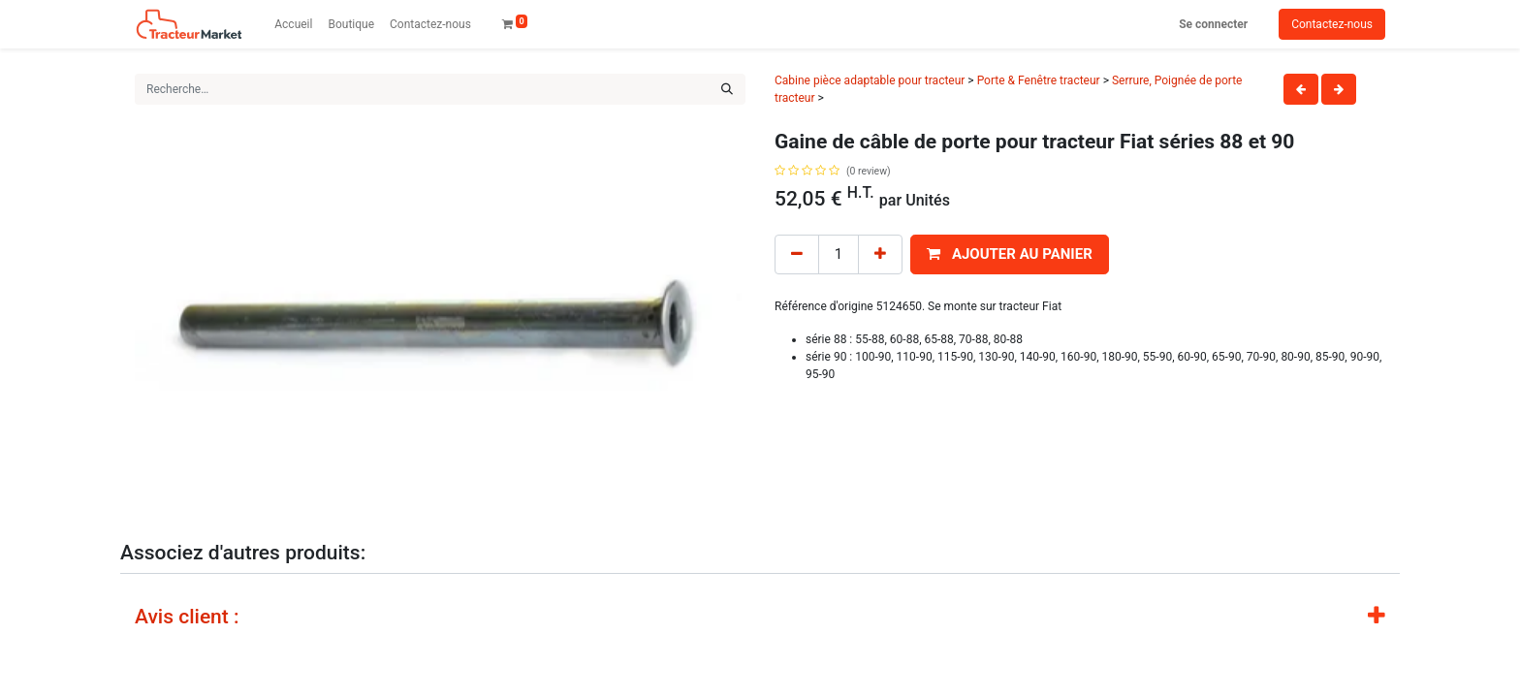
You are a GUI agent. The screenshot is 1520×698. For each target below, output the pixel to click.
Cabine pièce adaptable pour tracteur (870, 80)
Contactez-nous (1332, 24)
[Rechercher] (727, 89)
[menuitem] (293, 24)
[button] (1009, 254)
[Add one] (880, 254)
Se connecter (1213, 24)
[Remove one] (797, 254)
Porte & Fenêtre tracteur (1038, 80)
